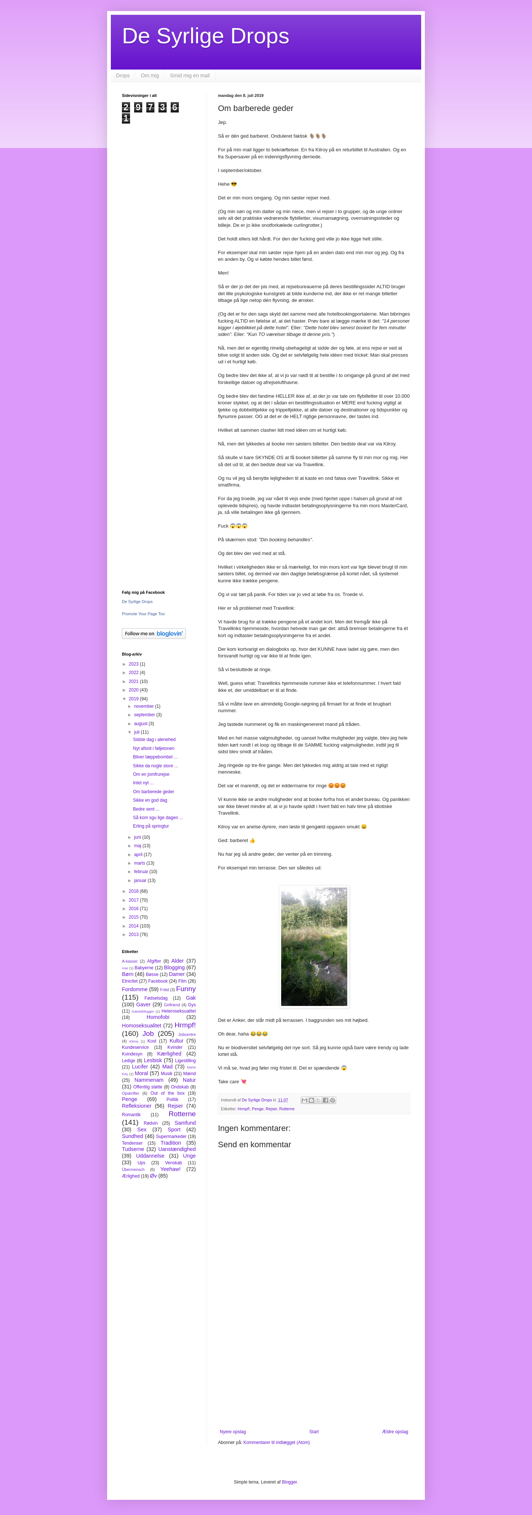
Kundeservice (135, 1047)
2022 (134, 672)
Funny (186, 989)
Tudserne (133, 1149)
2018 (134, 891)
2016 (134, 908)
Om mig (150, 75)
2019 (134, 698)
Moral (141, 1073)
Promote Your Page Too (143, 614)
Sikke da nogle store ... (155, 765)
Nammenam (148, 1080)
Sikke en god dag (150, 800)
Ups (141, 1162)
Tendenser (132, 1143)
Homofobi (158, 1017)
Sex (142, 1129)
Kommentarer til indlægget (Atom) (276, 1442)
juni (138, 837)
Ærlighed (131, 1176)
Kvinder (175, 1047)
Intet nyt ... (143, 782)
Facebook (158, 981)
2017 (134, 900)
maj (138, 845)
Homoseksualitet (141, 1025)
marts (140, 863)
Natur (189, 1080)
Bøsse (152, 974)
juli (137, 732)
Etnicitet (130, 981)
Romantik (131, 1114)
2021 (134, 681)
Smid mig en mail (189, 75)
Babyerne (143, 967)
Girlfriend (172, 1005)
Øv (153, 1176)
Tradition (171, 1143)
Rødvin (151, 1123)
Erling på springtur (151, 826)
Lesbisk (153, 1060)
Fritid (164, 989)
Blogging (174, 967)
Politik (172, 1099)
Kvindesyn (132, 1054)
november (144, 706)
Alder (177, 961)
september (145, 714)
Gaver (143, 1004)
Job (148, 1033)
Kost (151, 1041)
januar (141, 880)
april (139, 854)
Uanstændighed (177, 1149)
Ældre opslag (395, 1431)
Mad (167, 1067)
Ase (125, 968)
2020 (134, 690)
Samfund (185, 1123)
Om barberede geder (153, 791)
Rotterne (286, 1109)
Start (313, 1431)
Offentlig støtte (148, 1087)
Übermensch (133, 1169)
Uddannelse (150, 1156)
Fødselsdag (156, 998)
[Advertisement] (314, 1368)
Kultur (177, 1041)
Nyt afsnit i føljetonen (153, 748)
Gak (191, 998)
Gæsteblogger (143, 1011)
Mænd (189, 1073)
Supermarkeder (171, 1136)
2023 (134, 664)
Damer (177, 974)
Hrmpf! (244, 1109)
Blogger (289, 1482)
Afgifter (154, 961)
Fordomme (135, 989)
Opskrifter (130, 1093)
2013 (134, 934)
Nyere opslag (233, 1431)
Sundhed (132, 1136)
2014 (134, 926)
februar (141, 871)
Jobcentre (187, 1034)
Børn (127, 974)
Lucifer (140, 1067)
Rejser (271, 1109)
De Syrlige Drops (206, 35)
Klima (133, 1041)
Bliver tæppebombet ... (155, 757)
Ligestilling (185, 1060)
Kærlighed (169, 1054)
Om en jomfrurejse (151, 774)
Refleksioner (136, 1106)
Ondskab (180, 1087)
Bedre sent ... (146, 809)
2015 (134, 917)
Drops (123, 75)
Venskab (173, 1162)
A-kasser (130, 961)
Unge (189, 1156)
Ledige (128, 1060)
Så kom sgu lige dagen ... (158, 817)
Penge (257, 1109)
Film (182, 981)
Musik (166, 1073)
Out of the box (167, 1093)
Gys (192, 1004)
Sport (174, 1129)
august (141, 723)
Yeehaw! (170, 1169)
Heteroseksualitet (178, 1011)
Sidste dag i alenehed (154, 739)
